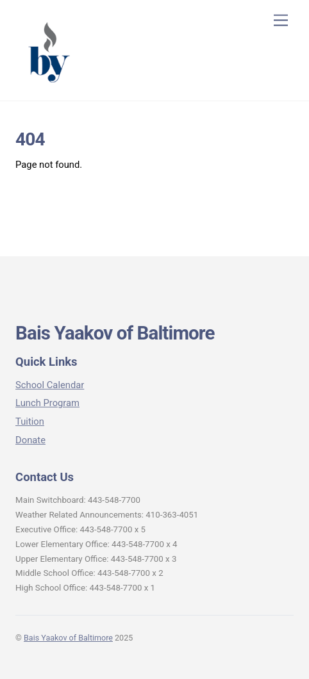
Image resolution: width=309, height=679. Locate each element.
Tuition (29, 421)
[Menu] (281, 20)
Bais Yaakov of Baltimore (68, 637)
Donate (30, 440)
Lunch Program (47, 403)
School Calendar (49, 385)
